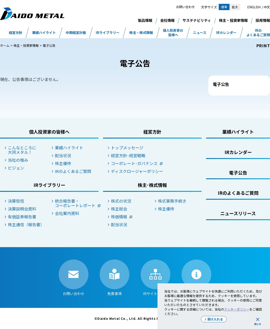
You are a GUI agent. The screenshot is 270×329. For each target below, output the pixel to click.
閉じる (257, 324)
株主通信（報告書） (26, 224)
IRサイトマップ (155, 277)
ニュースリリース (238, 213)
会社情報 (167, 20)
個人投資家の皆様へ (173, 32)
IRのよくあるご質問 (258, 32)
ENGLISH (254, 7)
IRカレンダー (226, 32)
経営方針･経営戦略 (128, 155)
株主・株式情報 (141, 32)
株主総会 (119, 208)
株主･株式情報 (152, 185)
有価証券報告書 (22, 216)
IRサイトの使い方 (196, 277)
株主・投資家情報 (233, 20)
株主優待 (63, 163)
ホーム (4, 45)
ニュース (199, 32)
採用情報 (263, 20)
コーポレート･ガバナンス (133, 163)
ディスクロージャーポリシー (133, 171)
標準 (224, 7)
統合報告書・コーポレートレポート (75, 203)
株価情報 (119, 216)
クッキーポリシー (236, 309)
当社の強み (18, 160)
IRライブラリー (107, 32)
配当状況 (63, 155)
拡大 (235, 7)
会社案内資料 (67, 213)
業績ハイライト (44, 32)
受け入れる (215, 319)
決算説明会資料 (22, 208)
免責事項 (114, 277)
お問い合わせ (185, 6)
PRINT (263, 45)
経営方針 (15, 32)
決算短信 (16, 201)
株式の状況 (121, 201)
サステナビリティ (196, 20)
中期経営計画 (76, 32)
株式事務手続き (172, 201)
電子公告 (238, 172)
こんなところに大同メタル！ (22, 149)
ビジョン (16, 168)
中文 (267, 7)
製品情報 (145, 20)
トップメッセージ (127, 147)
